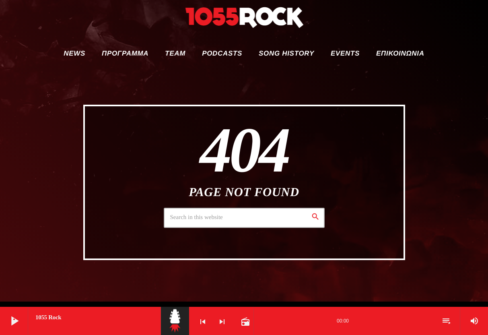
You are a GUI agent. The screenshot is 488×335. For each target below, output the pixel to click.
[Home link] (244, 20)
